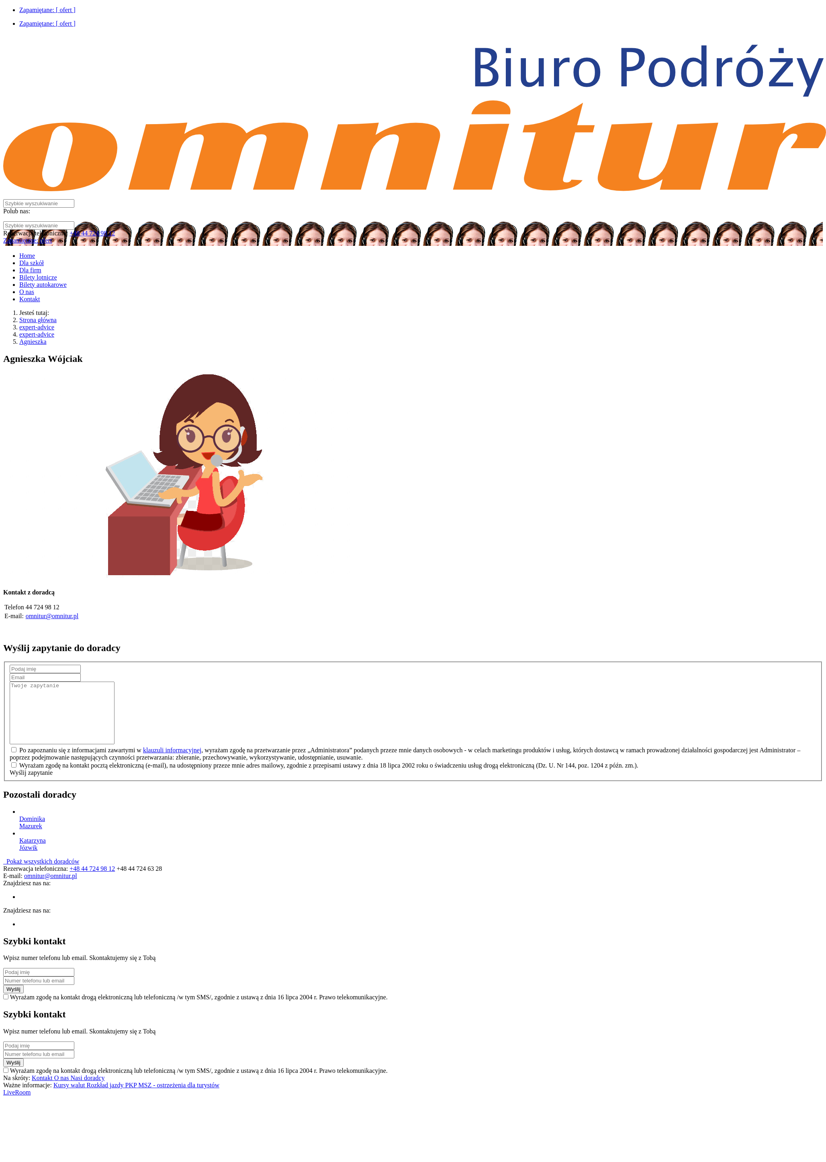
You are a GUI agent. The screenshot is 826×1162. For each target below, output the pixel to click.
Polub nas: (16, 211)
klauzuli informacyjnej (172, 762)
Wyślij (13, 1001)
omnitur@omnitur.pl (52, 616)
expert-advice (36, 327)
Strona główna (38, 320)
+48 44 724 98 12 (92, 233)
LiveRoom (17, 1104)
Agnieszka (33, 341)
